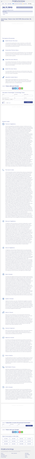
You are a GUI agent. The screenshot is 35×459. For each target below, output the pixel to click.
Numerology (27, 454)
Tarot (4, 14)
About (2, 453)
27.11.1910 (6, 438)
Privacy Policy (3, 457)
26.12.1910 (6, 441)
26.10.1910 (13, 441)
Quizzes (26, 457)
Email (19, 424)
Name (3, 94)
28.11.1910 (21, 438)
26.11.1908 (21, 441)
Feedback (3, 454)
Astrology (5, 11)
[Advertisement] (17, 30)
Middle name (26, 94)
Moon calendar (14, 453)
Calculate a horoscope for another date (24, 7)
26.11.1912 (29, 441)
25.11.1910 (13, 438)
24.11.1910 (29, 438)
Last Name (16, 94)
